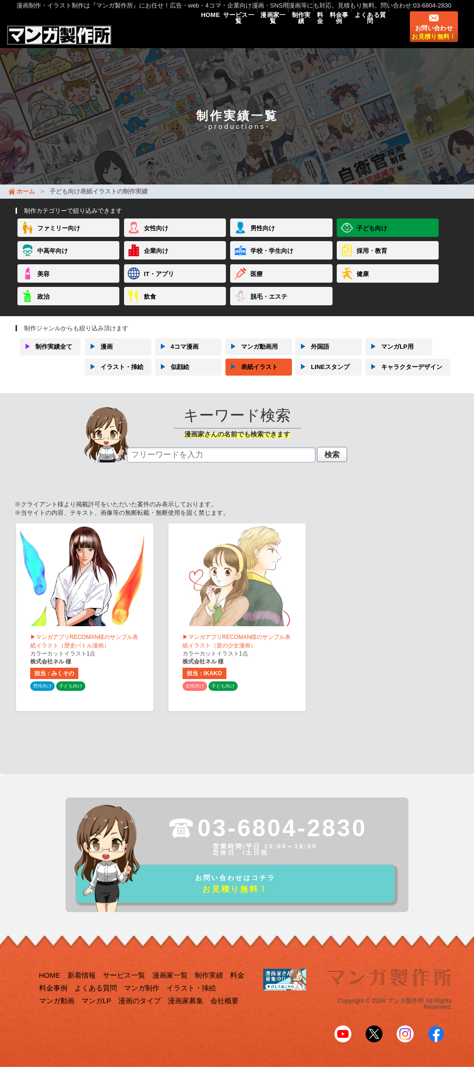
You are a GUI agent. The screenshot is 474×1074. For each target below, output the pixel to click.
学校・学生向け (271, 258)
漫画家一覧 (231, 33)
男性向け (262, 236)
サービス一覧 (187, 33)
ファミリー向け (58, 236)
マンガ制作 (141, 1001)
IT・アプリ (159, 281)
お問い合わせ (434, 40)
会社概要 (224, 1014)
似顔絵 (172, 375)
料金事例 (324, 33)
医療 (256, 281)
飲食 (150, 304)
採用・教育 (372, 258)
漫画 (99, 354)
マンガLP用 (390, 354)
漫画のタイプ (139, 1014)
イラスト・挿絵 (114, 375)
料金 (296, 33)
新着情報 (81, 988)
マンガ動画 (57, 1014)
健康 (363, 281)
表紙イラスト (251, 375)
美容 (43, 281)
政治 (43, 304)
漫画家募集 (185, 1014)
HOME (149, 33)
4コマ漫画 (177, 354)
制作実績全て (46, 354)
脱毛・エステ (268, 304)
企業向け (156, 258)
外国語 (312, 354)
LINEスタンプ (322, 375)
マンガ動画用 (251, 354)
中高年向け (52, 258)
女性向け (156, 236)
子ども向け (372, 236)
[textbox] (221, 462)
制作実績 (268, 33)
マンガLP (96, 1014)
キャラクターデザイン (404, 375)
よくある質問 (365, 33)
